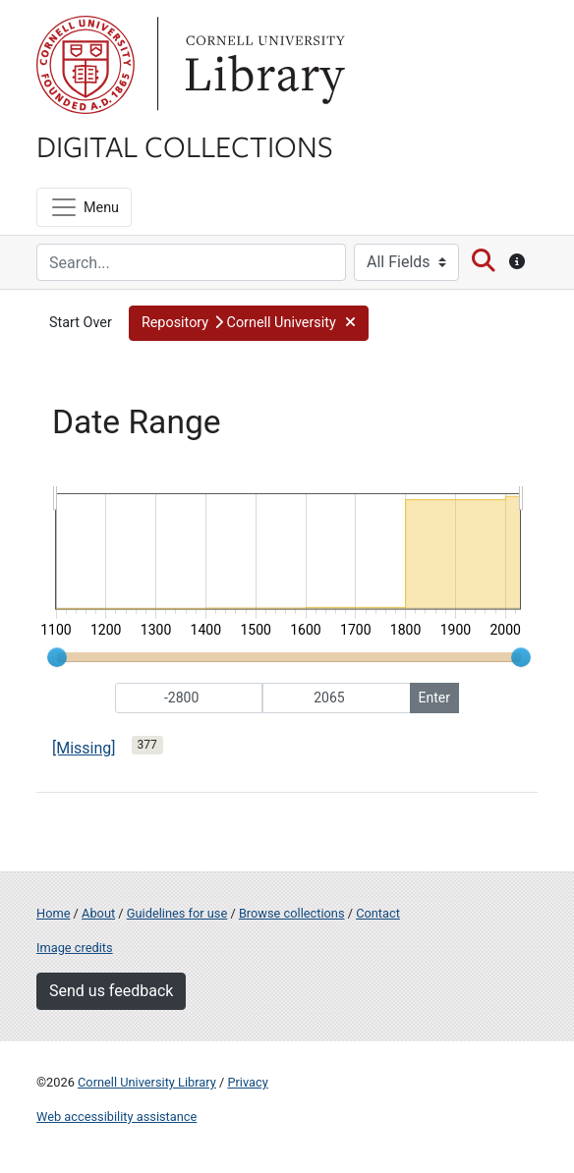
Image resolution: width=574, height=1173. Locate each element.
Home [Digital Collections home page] (53, 913)
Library (262, 65)
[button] (249, 323)
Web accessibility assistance (116, 1116)
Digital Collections (184, 145)
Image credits (74, 947)
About (98, 913)
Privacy (247, 1082)
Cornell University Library (147, 1082)
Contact (378, 913)
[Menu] (84, 207)
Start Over (80, 322)
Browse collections (292, 913)
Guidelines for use (177, 913)
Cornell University (85, 65)
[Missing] (84, 748)
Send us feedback (111, 990)
